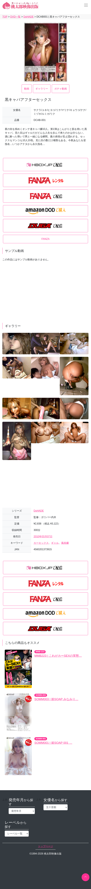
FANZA (45, 239)
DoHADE (39, 510)
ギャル (55, 543)
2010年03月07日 (43, 536)
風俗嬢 (65, 543)
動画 (26, 88)
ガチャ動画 (60, 88)
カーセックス (41, 543)
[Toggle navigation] (85, 5)
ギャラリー (41, 88)
